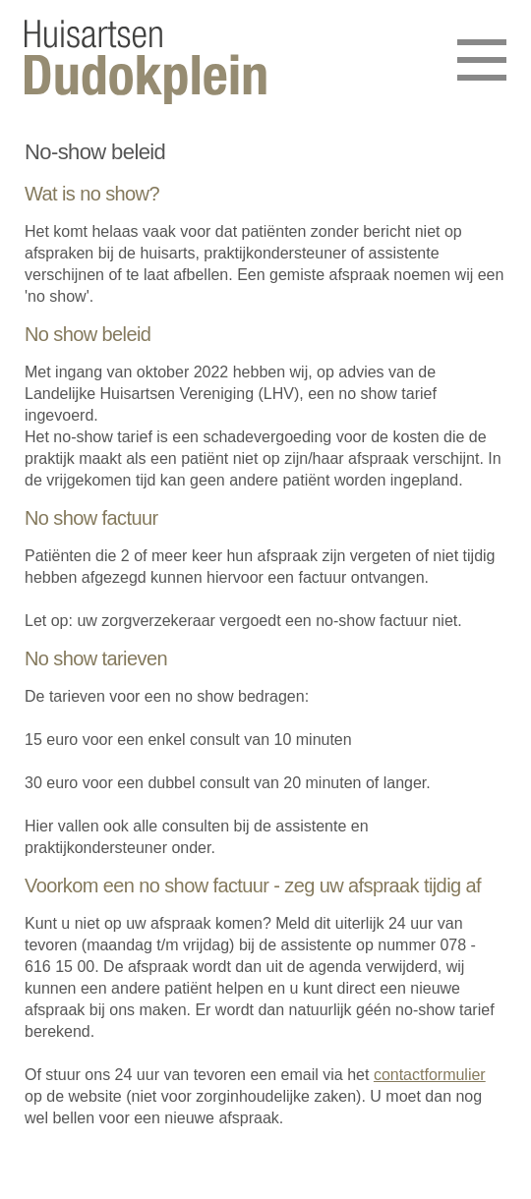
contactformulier (430, 1074)
